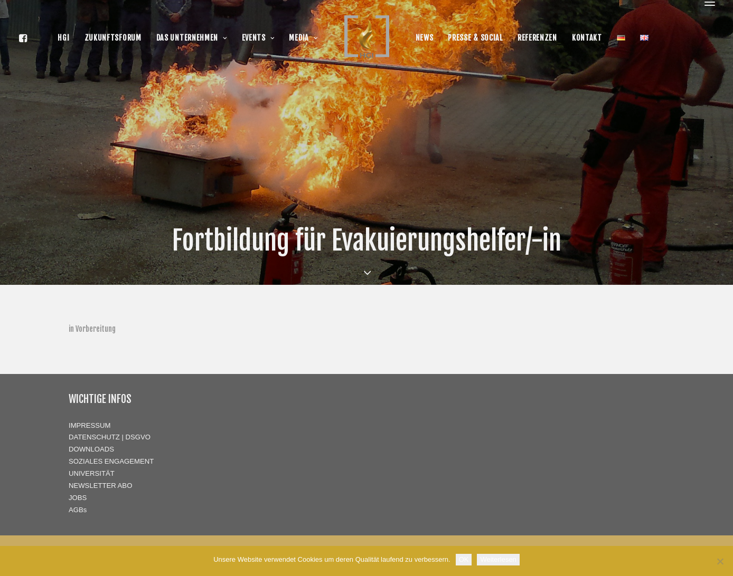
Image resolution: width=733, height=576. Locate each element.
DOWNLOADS (91, 449)
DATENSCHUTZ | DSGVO (110, 437)
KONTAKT (587, 37)
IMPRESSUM (90, 425)
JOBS (78, 498)
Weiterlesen (498, 559)
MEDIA (303, 37)
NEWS (425, 37)
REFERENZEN (537, 37)
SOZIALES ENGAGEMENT (111, 461)
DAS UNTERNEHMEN (191, 37)
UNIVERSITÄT (92, 473)
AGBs (78, 510)
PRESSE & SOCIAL (475, 37)
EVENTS (258, 37)
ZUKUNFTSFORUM (113, 37)
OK (464, 559)
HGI (63, 37)
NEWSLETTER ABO (100, 485)
